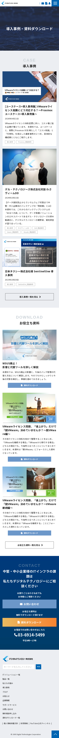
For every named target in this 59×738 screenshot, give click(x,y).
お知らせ (5, 696)
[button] (55, 3)
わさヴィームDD (23, 228)
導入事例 (10, 142)
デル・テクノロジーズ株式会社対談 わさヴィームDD (28, 191)
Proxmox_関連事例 (24, 142)
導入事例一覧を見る (29, 296)
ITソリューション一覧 (11, 674)
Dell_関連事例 (39, 228)
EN (40, 3)
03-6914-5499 (31, 635)
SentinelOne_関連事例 (25, 284)
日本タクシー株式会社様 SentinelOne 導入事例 (29, 273)
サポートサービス (9, 705)
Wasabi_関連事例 (30, 232)
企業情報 (5, 700)
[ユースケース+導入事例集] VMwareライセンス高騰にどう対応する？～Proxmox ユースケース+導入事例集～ (29, 110)
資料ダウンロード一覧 (11, 717)
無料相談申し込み (9, 713)
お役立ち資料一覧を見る (29, 545)
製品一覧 (5, 679)
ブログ (5, 691)
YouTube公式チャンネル (40, 723)
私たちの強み (7, 683)
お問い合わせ (43, 3)
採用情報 (49, 3)
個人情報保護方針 (11, 723)
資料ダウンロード (46, 3)
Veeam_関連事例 (12, 232)
